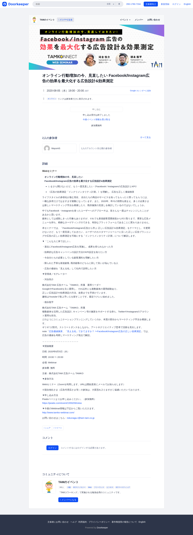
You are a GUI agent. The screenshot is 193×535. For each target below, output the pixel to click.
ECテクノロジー (79, 487)
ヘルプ (73, 522)
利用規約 (82, 522)
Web (90, 487)
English (187, 4)
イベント (125, 20)
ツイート (58, 428)
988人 (61, 487)
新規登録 (165, 4)
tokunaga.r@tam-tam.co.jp (81, 418)
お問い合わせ (153, 20)
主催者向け (151, 4)
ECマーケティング (123, 487)
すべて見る (145, 137)
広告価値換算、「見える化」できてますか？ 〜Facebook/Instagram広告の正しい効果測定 (95, 331)
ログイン (176, 4)
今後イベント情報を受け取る (96, 119)
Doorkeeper (102, 527)
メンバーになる (65, 20)
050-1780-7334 (133, 4)
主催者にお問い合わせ (58, 522)
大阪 (69, 487)
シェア (47, 428)
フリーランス (99, 487)
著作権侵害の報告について (124, 522)
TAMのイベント (47, 20)
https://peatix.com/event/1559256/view (62, 403)
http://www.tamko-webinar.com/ (58, 412)
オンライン (52, 99)
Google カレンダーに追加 (140, 91)
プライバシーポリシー (99, 522)
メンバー (139, 20)
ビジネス (110, 487)
